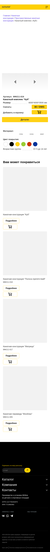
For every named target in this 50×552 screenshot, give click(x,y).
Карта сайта (5, 547)
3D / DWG (39, 107)
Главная (6, 16)
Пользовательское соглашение (35, 547)
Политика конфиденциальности (17, 547)
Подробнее (11, 221)
